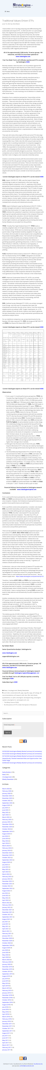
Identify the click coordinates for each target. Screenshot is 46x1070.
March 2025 (6, 817)
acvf (5, 693)
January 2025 (6, 822)
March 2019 (6, 988)
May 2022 (5, 898)
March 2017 (6, 1045)
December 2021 (7, 910)
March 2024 (6, 846)
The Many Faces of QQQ (11, 702)
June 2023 (5, 867)
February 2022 (6, 905)
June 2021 (5, 924)
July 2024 (5, 836)
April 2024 (5, 843)
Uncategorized (12, 690)
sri (11, 697)
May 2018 (5, 1012)
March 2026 (6, 789)
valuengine (19, 697)
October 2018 (6, 1000)
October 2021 (6, 914)
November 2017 (7, 1026)
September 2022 (7, 888)
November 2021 (7, 912)
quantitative (6, 697)
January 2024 (6, 850)
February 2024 (6, 848)
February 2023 (6, 876)
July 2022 (5, 893)
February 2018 (6, 1019)
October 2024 (6, 829)
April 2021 (5, 929)
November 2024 (7, 827)
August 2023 (6, 862)
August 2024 (6, 834)
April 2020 (5, 957)
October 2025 (6, 800)
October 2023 (6, 857)
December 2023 (7, 853)
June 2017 (5, 1038)
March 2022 (6, 903)
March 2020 (6, 959)
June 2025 (5, 810)
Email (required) (9, 725)
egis (22, 693)
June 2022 (5, 895)
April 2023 (5, 872)
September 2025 (7, 803)
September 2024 (7, 831)
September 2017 (7, 1031)
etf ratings (36, 693)
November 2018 (7, 997)
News (5, 690)
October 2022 (6, 886)
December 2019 (7, 967)
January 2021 (6, 936)
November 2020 (7, 940)
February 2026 (6, 791)
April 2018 (5, 1014)
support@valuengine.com (27, 1065)
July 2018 (5, 1007)
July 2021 (5, 922)
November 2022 (7, 884)
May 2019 (5, 983)
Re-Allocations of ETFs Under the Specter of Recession (20, 705)
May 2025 (5, 812)
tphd (14, 697)
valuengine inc (11, 700)
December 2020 (7, 938)
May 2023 (5, 869)
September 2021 (7, 917)
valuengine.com (21, 700)
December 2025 (7, 796)
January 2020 (6, 964)
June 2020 (5, 952)
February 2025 (6, 819)
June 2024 (5, 838)
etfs (23, 695)
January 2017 (6, 1050)
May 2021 (5, 926)
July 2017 (5, 1035)
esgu (30, 693)
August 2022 (6, 891)
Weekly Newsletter (23, 690)
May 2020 (5, 955)
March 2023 (6, 874)
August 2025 (6, 805)
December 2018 (7, 995)
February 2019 (6, 990)
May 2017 (5, 1040)
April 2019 (5, 986)
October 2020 (6, 943)
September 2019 (7, 974)
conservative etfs (15, 693)
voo (28, 700)
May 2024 (5, 841)
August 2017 (6, 1033)
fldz (29, 695)
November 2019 (7, 969)
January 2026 (6, 793)
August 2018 (6, 1005)
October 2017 (6, 1028)
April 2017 (5, 1043)
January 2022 (6, 907)
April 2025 (5, 815)
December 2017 (7, 1024)
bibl (8, 693)
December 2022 (7, 881)
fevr (26, 695)
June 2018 (5, 1009)
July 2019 (5, 978)
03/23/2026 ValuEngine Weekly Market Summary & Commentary (22, 754)
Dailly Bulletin (6, 772)
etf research (17, 695)
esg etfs (26, 693)
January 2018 (6, 1021)
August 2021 (6, 919)
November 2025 (7, 798)
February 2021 (6, 933)
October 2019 (6, 971)
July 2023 (5, 865)
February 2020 (6, 962)
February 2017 (6, 1047)
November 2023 (7, 855)
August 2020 (6, 948)
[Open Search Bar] (40, 11)
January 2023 (6, 879)
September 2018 (7, 1002)
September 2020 (7, 945)
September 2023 (7, 860)
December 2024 (7, 824)
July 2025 (5, 808)
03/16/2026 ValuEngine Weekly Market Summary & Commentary (22, 756)
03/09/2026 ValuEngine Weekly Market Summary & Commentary (22, 763)
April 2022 (5, 900)
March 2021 (6, 931)
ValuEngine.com (38, 1064)
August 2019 (6, 976)
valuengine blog (28, 697)
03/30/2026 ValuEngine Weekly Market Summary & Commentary (22, 751)
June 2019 (5, 981)
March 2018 (6, 1016)
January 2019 (6, 993)
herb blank (34, 695)
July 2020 (5, 950)
